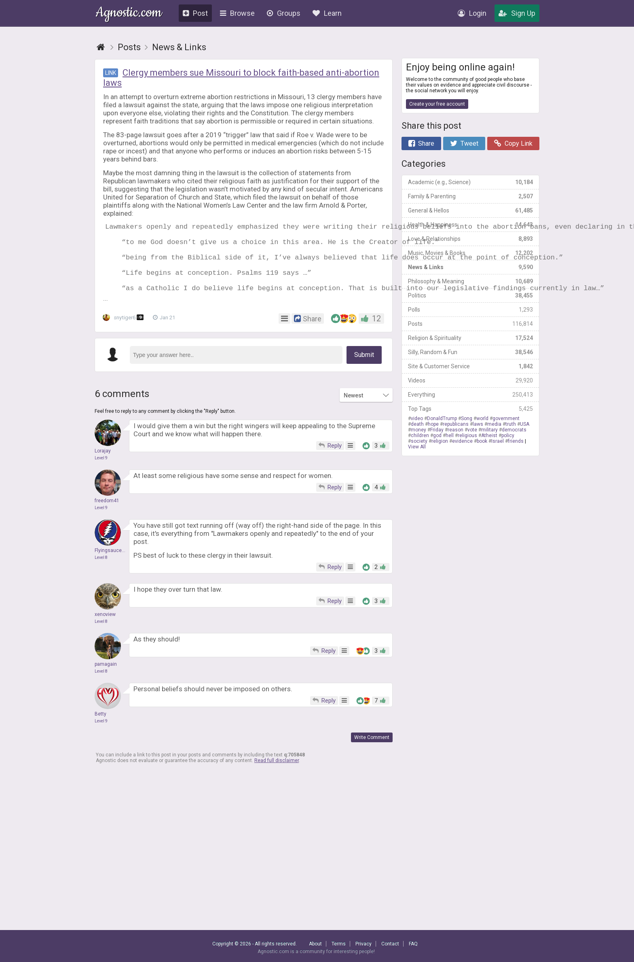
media (494, 424)
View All (417, 447)
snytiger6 (125, 332)
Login (472, 13)
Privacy (363, 944)
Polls (470, 309)
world (482, 418)
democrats (514, 430)
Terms (339, 944)
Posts (470, 324)
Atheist (489, 435)
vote (472, 430)
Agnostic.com (129, 13)
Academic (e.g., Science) (470, 182)
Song (466, 418)
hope (433, 424)
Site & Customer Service (470, 366)
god (437, 435)
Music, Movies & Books (470, 253)
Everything (470, 394)
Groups (283, 13)
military (489, 430)
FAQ (413, 944)
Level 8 (101, 572)
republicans (456, 424)
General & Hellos (470, 210)
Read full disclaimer (276, 775)
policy (507, 435)
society (419, 441)
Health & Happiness (470, 224)
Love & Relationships (470, 239)
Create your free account (437, 104)
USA (524, 424)
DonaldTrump (442, 418)
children (420, 435)
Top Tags (470, 409)
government (506, 418)
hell (450, 435)
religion (439, 441)
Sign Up (517, 13)
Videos (470, 380)
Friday (437, 430)
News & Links (470, 267)
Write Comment (371, 752)
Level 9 (101, 472)
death (417, 424)
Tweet (464, 143)
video (417, 418)
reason (455, 430)
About (315, 944)
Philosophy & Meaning (470, 281)
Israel (497, 441)
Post (195, 13)
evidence (462, 441)
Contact (390, 944)
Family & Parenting (470, 196)
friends (516, 441)
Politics (470, 295)
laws (478, 424)
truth (510, 424)
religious (467, 435)
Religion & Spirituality (470, 338)
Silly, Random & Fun (470, 352)
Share (421, 143)
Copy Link (513, 143)
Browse (237, 13)
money (418, 430)
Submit (364, 369)
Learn (327, 13)
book (482, 441)
